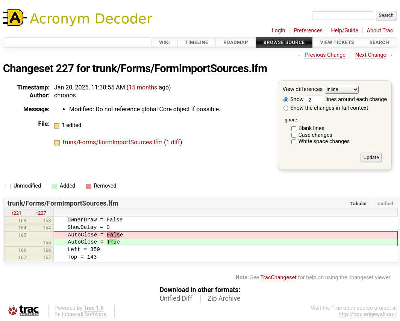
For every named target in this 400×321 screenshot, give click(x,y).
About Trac (380, 30)
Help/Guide (344, 30)
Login (278, 30)
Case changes (315, 135)
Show (293, 99)
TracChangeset (278, 277)
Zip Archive (224, 298)
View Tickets (337, 42)
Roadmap (235, 42)
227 (65, 68)
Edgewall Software (84, 314)
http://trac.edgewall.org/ (367, 314)
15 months (143, 87)
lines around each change (346, 99)
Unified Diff (176, 298)
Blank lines (311, 128)
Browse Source (284, 42)
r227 (41, 213)
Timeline (196, 42)
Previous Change (325, 55)
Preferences (308, 30)
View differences (303, 89)
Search (379, 42)
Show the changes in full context (325, 108)
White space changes (324, 141)
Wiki (164, 42)
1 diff (173, 142)
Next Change (370, 55)
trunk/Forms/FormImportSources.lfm (179, 68)
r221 (16, 213)
